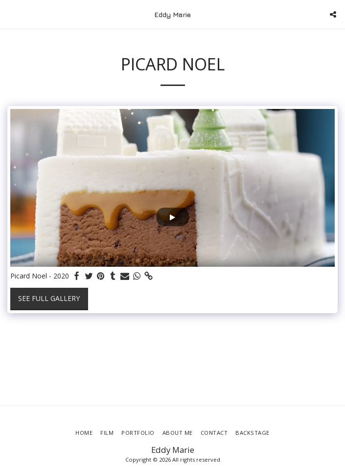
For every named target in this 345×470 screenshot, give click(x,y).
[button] (10, 14)
